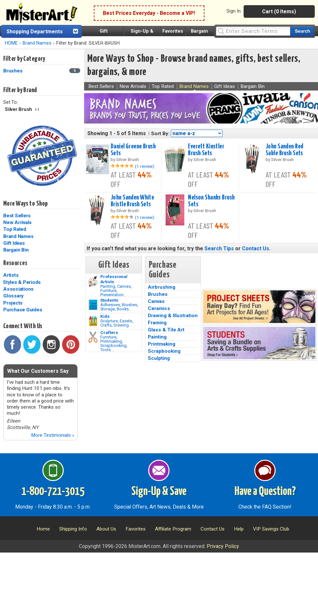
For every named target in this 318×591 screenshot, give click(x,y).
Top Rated (14, 229)
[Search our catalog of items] (302, 31)
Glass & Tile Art (166, 330)
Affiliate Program (173, 529)
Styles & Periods (22, 282)
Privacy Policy (223, 546)
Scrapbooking (113, 345)
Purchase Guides (22, 310)
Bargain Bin (15, 250)
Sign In (233, 11)
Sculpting (159, 358)
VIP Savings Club (271, 529)
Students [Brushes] (109, 300)
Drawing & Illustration (173, 315)
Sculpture (109, 320)
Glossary (13, 296)
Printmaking (111, 341)
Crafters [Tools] (109, 332)
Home (43, 529)
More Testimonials (52, 435)
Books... (124, 308)
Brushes (129, 304)
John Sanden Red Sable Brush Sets (284, 149)
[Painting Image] (93, 281)
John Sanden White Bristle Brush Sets (132, 201)
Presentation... (113, 294)
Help (239, 529)
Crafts (106, 325)
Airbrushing (161, 287)
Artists (10, 275)
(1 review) (144, 166)
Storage (107, 308)
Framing (157, 323)
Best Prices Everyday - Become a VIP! (149, 13)
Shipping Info (73, 529)
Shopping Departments (34, 31)
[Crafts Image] (93, 321)
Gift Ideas (14, 243)
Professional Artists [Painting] (113, 279)
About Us (106, 529)
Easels (126, 320)
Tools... (107, 349)
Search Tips (219, 248)
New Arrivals (17, 222)
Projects (13, 303)
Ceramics (159, 308)
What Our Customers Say (38, 371)
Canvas (124, 286)
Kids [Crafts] (105, 316)
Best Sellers (17, 216)
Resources (15, 263)
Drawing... (123, 325)
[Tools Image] (93, 337)
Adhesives (110, 304)
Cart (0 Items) (279, 11)
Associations (18, 289)
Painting (107, 286)
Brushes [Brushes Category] (13, 71)
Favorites (172, 31)
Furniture (108, 290)
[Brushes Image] (93, 305)
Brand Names (37, 43)
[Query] (253, 31)
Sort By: (160, 133)
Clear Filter (37, 109)
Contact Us (255, 248)
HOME (11, 43)
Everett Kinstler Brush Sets (206, 149)
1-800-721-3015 (52, 492)
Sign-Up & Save (158, 492)
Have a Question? (265, 492)
